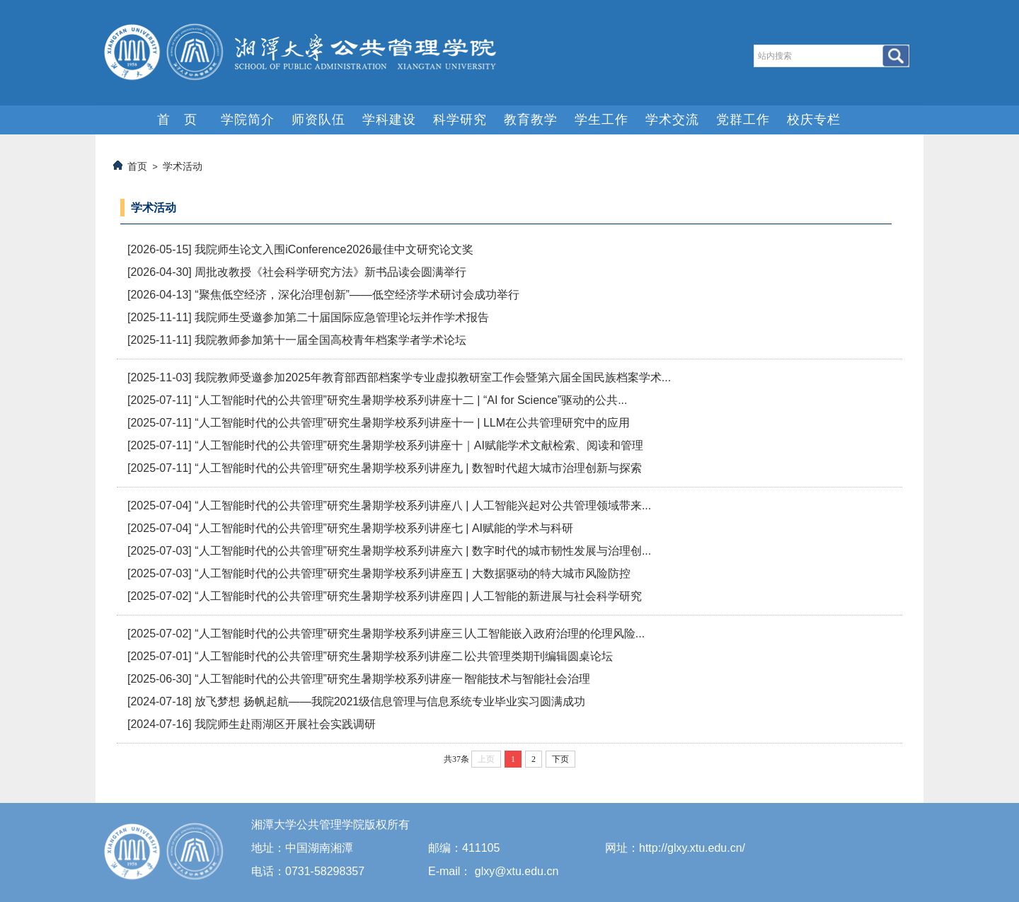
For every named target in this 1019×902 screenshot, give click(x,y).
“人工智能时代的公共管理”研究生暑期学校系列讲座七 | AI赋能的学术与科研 (384, 528)
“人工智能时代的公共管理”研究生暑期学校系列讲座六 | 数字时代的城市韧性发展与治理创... (423, 551)
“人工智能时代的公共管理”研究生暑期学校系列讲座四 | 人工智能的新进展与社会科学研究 (418, 596)
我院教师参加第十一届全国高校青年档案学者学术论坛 (330, 340)
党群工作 (743, 119)
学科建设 (389, 119)
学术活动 (182, 166)
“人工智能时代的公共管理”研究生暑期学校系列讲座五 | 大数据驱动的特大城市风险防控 (413, 573)
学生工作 (601, 119)
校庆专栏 (814, 119)
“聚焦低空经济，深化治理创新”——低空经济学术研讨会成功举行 (357, 295)
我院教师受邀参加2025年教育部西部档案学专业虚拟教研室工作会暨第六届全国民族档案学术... (433, 377)
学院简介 (248, 119)
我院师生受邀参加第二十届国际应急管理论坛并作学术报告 (342, 317)
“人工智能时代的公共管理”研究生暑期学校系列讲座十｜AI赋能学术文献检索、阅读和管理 (419, 445)
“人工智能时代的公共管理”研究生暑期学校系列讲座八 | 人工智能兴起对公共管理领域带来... (423, 505)
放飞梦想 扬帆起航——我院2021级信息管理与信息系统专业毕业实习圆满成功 (390, 701)
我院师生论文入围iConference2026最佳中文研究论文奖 (334, 249)
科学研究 (460, 119)
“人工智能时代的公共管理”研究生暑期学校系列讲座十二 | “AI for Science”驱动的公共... (411, 400)
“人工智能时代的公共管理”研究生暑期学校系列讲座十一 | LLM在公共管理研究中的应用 (412, 423)
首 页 (177, 119)
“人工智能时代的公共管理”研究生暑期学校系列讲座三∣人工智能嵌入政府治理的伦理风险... (420, 634)
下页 (560, 759)
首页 (137, 166)
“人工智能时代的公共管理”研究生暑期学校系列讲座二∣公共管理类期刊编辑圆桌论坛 (404, 656)
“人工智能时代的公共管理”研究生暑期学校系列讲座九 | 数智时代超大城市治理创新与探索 (418, 468)
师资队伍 (318, 119)
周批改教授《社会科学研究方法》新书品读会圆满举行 (330, 272)
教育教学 (531, 119)
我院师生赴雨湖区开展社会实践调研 (285, 724)
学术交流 (672, 119)
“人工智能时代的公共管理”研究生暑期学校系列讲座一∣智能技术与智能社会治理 (392, 679)
